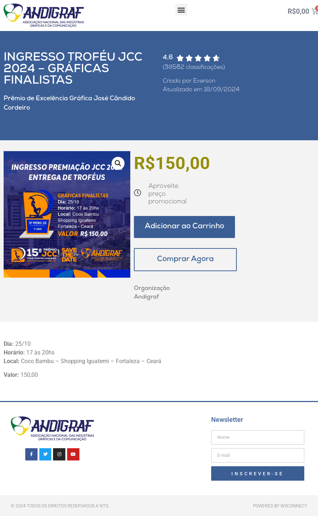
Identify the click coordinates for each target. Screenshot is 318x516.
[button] (181, 10)
